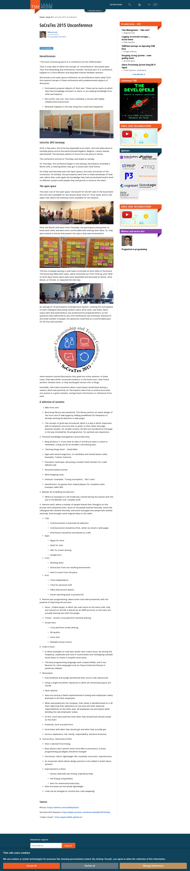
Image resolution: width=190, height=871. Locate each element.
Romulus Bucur (129, 61)
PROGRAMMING (46, 48)
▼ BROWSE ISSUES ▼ (95, 11)
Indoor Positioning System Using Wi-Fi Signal (139, 66)
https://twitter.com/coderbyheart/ (63, 807)
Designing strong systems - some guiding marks (136, 57)
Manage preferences (153, 866)
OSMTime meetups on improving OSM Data (138, 47)
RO (149, 4)
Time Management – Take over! (135, 30)
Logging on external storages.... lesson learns (136, 38)
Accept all (32, 866)
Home (42, 17)
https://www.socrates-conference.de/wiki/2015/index (86, 812)
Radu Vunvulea (129, 42)
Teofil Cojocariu (130, 70)
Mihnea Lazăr (53, 32)
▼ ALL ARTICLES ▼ (138, 74)
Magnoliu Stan (129, 33)
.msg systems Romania (57, 37)
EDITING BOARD (116, 4)
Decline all (90, 866)
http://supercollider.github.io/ (68, 817)
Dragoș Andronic (130, 51)
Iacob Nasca (141, 70)
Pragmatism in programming (134, 249)
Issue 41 (49, 17)
